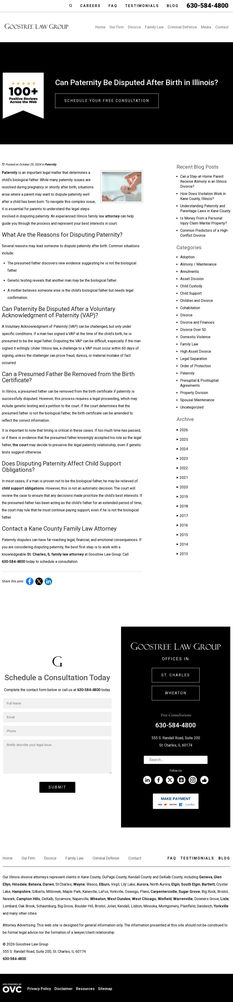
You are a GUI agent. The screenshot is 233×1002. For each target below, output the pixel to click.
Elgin (175, 884)
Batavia (34, 884)
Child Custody (191, 286)
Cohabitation (190, 308)
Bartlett (208, 884)
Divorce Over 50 (193, 329)
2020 (182, 487)
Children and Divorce (196, 300)
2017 (182, 515)
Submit (57, 787)
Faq (113, 6)
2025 (182, 439)
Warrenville (183, 899)
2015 (182, 534)
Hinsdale (19, 884)
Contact (221, 27)
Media (206, 27)
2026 (182, 429)
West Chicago (144, 899)
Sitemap (105, 989)
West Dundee (118, 899)
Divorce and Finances (197, 322)
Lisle (224, 899)
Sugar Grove (189, 891)
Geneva (205, 877)
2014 (182, 544)
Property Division (194, 393)
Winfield (165, 899)
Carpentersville (164, 891)
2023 (182, 458)
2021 (182, 477)
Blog (173, 6)
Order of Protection (195, 366)
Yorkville (221, 906)
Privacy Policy (39, 989)
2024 (182, 449)
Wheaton (176, 693)
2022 (182, 468)
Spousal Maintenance (197, 400)
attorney (112, 216)
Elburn (104, 884)
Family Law (154, 27)
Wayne (79, 884)
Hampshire (21, 891)
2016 (182, 525)
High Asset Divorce (195, 351)
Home (100, 27)
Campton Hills (28, 899)
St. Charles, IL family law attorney (55, 554)
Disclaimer (63, 989)
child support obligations (23, 488)
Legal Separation (193, 359)
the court (20, 445)
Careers (90, 6)
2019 (182, 496)
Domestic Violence (195, 337)
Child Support (191, 293)
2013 (182, 553)
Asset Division (192, 279)
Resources (85, 989)
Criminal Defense (182, 27)
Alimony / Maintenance (198, 264)
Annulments (189, 271)
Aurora (142, 884)
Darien (48, 884)
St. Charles (175, 675)
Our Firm (116, 27)
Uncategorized (191, 407)
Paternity (50, 164)
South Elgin (190, 884)
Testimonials (142, 6)
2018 (182, 506)
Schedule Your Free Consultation (106, 100)
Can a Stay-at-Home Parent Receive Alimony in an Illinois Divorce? (203, 181)
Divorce (134, 27)
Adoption (187, 257)
